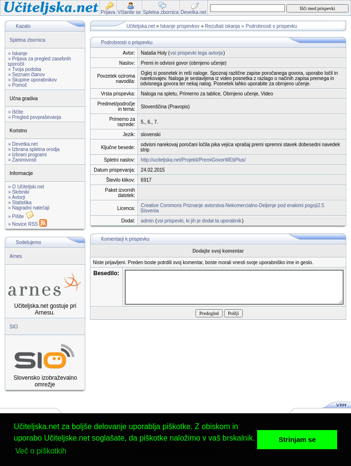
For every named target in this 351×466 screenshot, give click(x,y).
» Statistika (20, 202)
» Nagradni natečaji (28, 207)
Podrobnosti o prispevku (271, 26)
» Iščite (15, 112)
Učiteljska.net (140, 26)
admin (147, 220)
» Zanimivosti (22, 160)
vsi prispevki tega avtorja (196, 53)
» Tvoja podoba (24, 69)
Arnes (16, 256)
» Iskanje (17, 53)
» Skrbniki (18, 192)
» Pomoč (17, 85)
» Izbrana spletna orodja (33, 149)
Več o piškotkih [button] (41, 451)
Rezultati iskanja (222, 26)
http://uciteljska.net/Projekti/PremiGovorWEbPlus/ (193, 160)
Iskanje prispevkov (180, 26)
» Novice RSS (27, 224)
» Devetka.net (23, 144)
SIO (14, 326)
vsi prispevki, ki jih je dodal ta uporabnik (199, 220)
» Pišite (21, 216)
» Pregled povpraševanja (34, 117)
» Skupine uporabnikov (32, 79)
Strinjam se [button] (297, 439)
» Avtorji (16, 197)
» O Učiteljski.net (26, 186)
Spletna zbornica (27, 40)
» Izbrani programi (27, 154)
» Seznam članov (26, 74)
